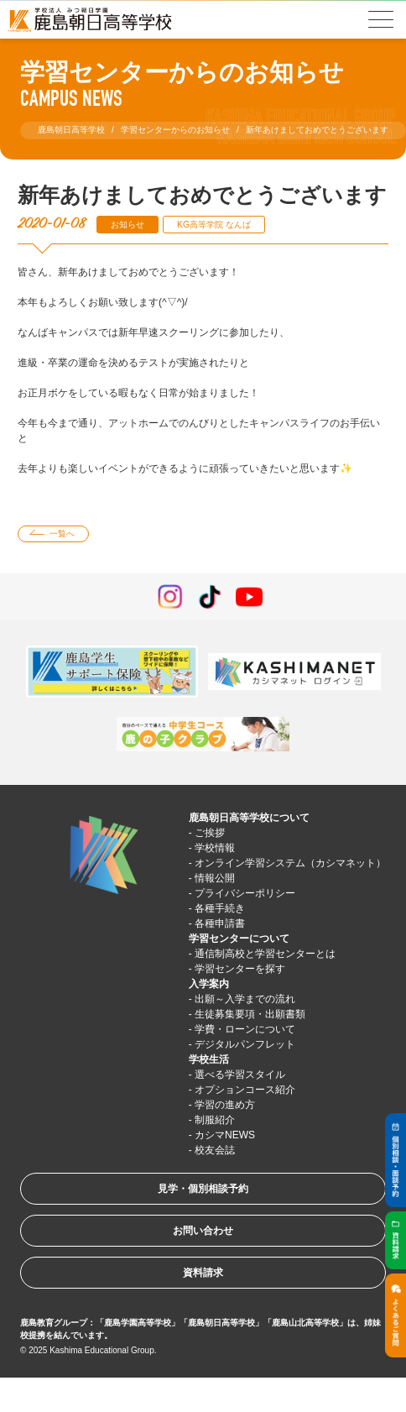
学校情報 (215, 848)
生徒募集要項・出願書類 (250, 1014)
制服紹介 (215, 1120)
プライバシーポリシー (245, 893)
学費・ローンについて (245, 1029)
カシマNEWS (225, 1135)
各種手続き (220, 908)
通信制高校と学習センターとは (265, 954)
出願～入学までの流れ (245, 999)
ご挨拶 (210, 833)
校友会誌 (215, 1150)
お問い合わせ (203, 1231)
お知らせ (127, 224)
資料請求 (203, 1273)
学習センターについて (239, 938)
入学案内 (209, 984)
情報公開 (215, 878)
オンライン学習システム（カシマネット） (290, 863)
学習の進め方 (225, 1105)
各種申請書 (220, 923)
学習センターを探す (240, 969)
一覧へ (62, 533)
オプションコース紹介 (245, 1090)
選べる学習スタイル (240, 1074)
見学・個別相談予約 (203, 1189)
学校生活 (209, 1059)
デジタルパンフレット (245, 1044)
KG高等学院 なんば (214, 224)
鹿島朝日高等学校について (249, 818)
